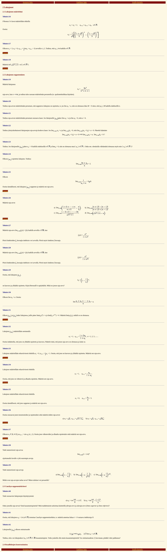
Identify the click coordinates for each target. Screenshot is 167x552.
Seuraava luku (28, 2)
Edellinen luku (82, 2)
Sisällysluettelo (137, 2)
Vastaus (5, 53)
